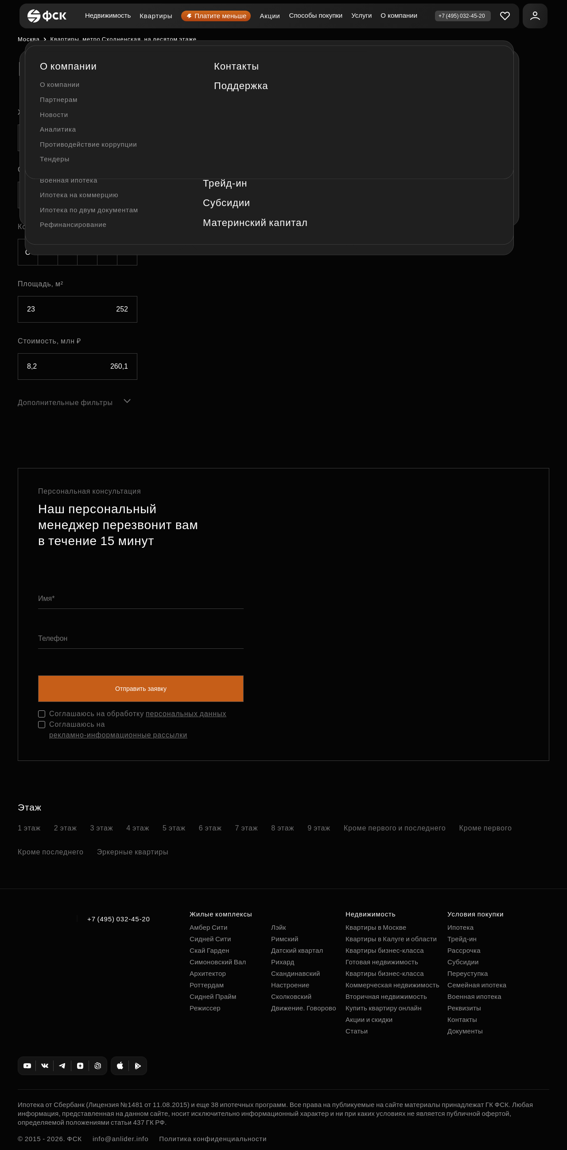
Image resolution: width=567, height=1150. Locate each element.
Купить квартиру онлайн (384, 1008)
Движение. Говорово (303, 1008)
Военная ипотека (474, 996)
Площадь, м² (40, 284)
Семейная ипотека (476, 985)
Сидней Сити (210, 939)
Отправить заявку (141, 688)
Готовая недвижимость (382, 962)
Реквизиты (464, 1008)
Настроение (290, 985)
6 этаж (210, 828)
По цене (168, 144)
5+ (127, 252)
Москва (28, 39)
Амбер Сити (209, 927)
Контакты (462, 1019)
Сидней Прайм (213, 996)
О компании (399, 15)
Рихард (283, 962)
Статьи (357, 1031)
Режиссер (205, 1008)
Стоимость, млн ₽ (49, 341)
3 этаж (101, 828)
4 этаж (137, 828)
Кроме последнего (51, 852)
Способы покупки (316, 15)
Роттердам (207, 985)
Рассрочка (464, 950)
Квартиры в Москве (376, 927)
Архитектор (208, 973)
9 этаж (318, 828)
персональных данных (186, 713)
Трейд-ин (462, 939)
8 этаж (282, 828)
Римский (285, 939)
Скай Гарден (209, 950)
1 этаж (29, 828)
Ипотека (460, 927)
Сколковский (291, 996)
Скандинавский (295, 973)
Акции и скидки (369, 1019)
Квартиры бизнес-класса (385, 950)
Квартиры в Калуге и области (391, 939)
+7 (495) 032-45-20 (118, 919)
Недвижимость (108, 15)
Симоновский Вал (218, 962)
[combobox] (77, 138)
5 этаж (174, 828)
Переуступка (467, 973)
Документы (465, 1031)
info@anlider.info (120, 1138)
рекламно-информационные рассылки (118, 735)
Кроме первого (485, 828)
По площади (215, 144)
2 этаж (65, 828)
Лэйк (278, 927)
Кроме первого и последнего (395, 828)
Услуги (361, 15)
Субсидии (463, 962)
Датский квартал (297, 950)
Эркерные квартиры (133, 852)
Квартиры (156, 15)
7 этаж (246, 828)
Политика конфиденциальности (213, 1138)
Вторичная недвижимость (386, 996)
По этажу (258, 144)
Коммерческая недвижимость (392, 985)
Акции (270, 15)
